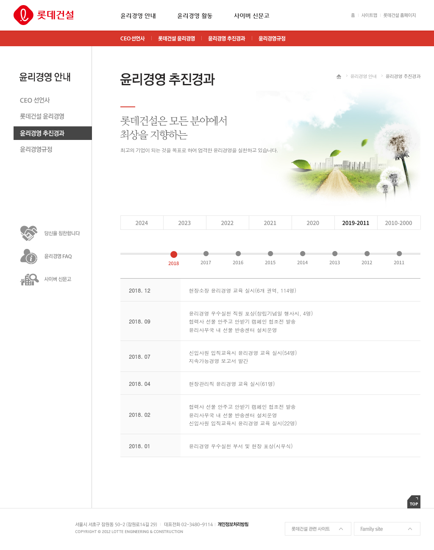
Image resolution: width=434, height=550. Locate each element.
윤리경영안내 (53, 69)
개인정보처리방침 (234, 524)
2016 (238, 258)
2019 (312, 222)
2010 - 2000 (398, 222)
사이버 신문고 (252, 16)
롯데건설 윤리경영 (53, 118)
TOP (413, 501)
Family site (387, 529)
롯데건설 (43, 15)
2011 (399, 258)
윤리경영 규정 (53, 151)
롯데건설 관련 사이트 (318, 529)
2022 (184, 222)
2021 (227, 222)
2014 (302, 258)
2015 (270, 258)
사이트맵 (367, 15)
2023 (141, 222)
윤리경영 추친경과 (53, 134)
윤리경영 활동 (194, 16)
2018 (173, 258)
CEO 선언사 (53, 101)
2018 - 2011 (355, 222)
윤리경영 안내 (138, 16)
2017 (205, 258)
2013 (334, 258)
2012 (367, 258)
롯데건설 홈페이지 (400, 15)
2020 (269, 222)
